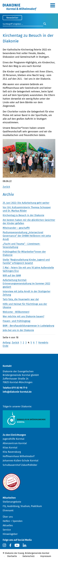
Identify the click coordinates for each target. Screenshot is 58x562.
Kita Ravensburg (12, 451)
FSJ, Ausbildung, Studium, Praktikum (22, 506)
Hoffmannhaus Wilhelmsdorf (18, 456)
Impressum (45, 556)
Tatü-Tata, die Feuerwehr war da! (21, 299)
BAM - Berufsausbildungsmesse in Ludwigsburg (28, 325)
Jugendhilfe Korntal (13, 438)
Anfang (6, 342)
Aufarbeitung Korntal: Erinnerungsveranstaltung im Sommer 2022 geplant (26, 283)
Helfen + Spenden (13, 521)
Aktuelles (8, 525)
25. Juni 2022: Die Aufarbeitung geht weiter (26, 202)
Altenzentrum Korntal (15, 443)
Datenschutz (29, 556)
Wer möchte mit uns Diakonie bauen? (23, 316)
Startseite (12, 556)
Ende (5, 345)
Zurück (6, 186)
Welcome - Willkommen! (16, 311)
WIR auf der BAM (12, 275)
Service (7, 529)
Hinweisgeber (10, 534)
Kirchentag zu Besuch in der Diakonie (23, 215)
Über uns (8, 516)
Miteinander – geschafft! (16, 227)
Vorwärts (43, 342)
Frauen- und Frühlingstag (16, 321)
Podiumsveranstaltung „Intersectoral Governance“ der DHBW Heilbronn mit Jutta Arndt (27, 236)
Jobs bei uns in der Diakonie (18, 330)
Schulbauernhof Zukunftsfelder (20, 465)
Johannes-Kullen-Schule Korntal (20, 460)
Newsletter (12, 17)
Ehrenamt (8, 510)
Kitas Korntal (10, 447)
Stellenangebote (12, 501)
